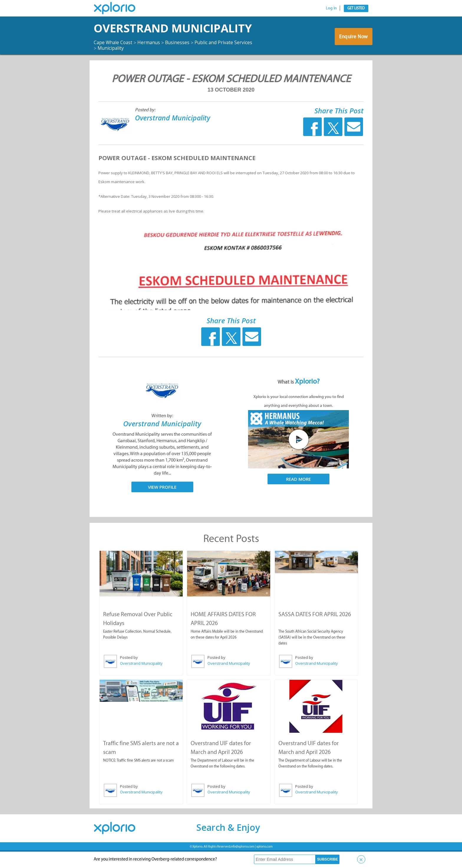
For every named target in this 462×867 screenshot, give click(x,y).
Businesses (179, 58)
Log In (331, 8)
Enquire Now (353, 45)
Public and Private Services (123, 64)
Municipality (170, 64)
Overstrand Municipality (137, 36)
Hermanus (150, 58)
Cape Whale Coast (114, 58)
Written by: (162, 432)
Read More (298, 495)
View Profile (162, 503)
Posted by (129, 673)
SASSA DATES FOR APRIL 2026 (314, 630)
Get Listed (356, 8)
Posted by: (145, 126)
